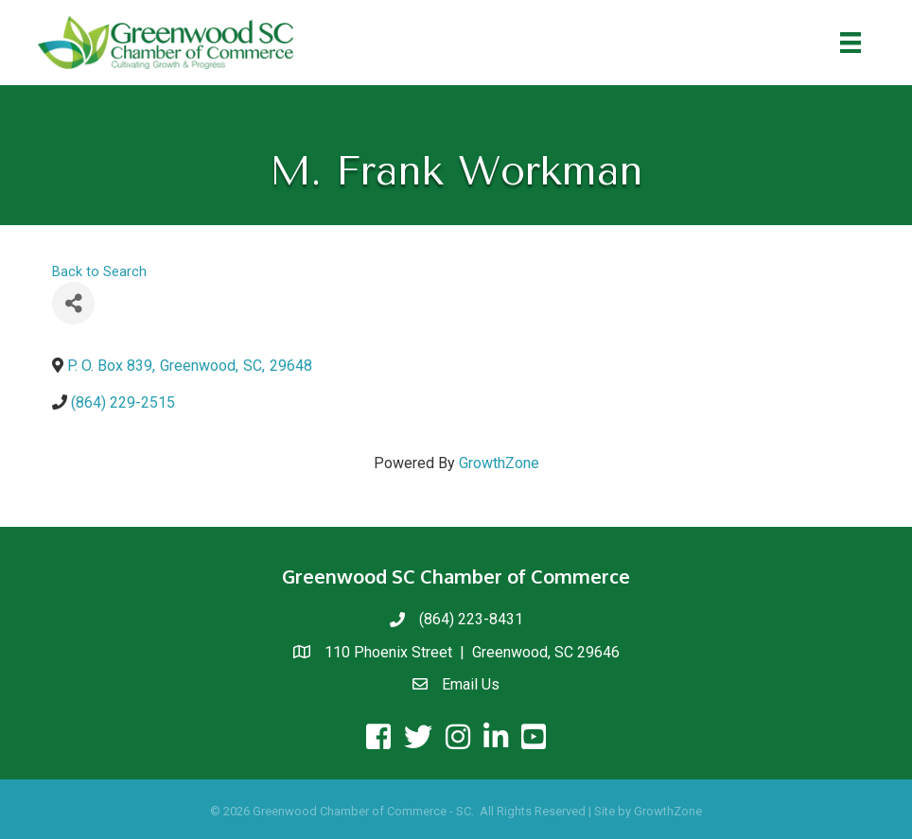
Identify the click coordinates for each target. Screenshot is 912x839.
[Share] (73, 303)
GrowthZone (499, 463)
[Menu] (850, 42)
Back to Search (99, 272)
